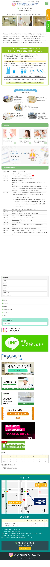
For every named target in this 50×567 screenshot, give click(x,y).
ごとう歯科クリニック (23, 564)
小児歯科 (5, 285)
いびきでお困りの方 (8, 298)
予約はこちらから (7, 329)
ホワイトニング (6, 290)
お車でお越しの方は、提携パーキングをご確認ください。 (25, 175)
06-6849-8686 (26, 8)
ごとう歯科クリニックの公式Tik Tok (20, 179)
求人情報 (5, 311)
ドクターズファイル (17, 217)
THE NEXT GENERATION (19, 196)
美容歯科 (5, 293)
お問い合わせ (6, 318)
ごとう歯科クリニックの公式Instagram (21, 219)
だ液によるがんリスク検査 (18, 215)
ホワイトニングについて (18, 212)
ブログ (5, 321)
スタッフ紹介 (6, 307)
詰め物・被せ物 (6, 296)
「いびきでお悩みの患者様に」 (19, 234)
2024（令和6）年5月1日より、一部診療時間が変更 (24, 210)
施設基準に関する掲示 (8, 314)
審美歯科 (5, 287)
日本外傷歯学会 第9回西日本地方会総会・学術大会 (24, 229)
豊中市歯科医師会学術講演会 (19, 177)
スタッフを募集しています (18, 223)
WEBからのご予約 (16, 221)
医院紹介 (5, 304)
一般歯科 (5, 282)
